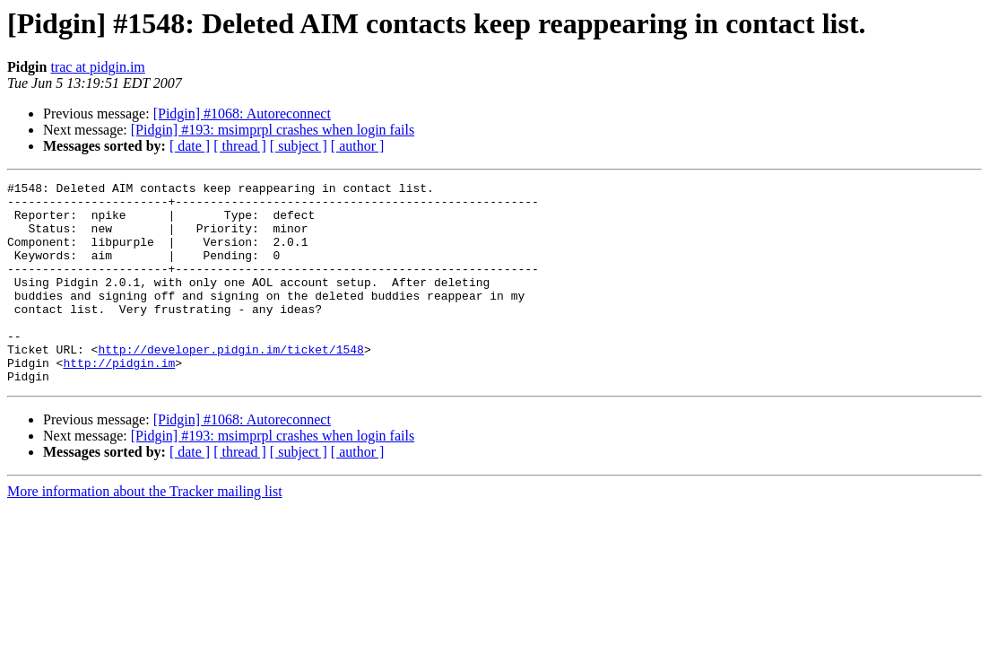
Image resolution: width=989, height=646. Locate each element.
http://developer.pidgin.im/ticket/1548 (230, 384)
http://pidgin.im (119, 400)
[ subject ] (298, 145)
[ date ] (189, 145)
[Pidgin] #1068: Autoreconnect (242, 113)
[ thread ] (239, 145)
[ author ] (358, 145)
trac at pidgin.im (97, 66)
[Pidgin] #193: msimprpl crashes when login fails (272, 129)
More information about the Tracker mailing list (144, 531)
